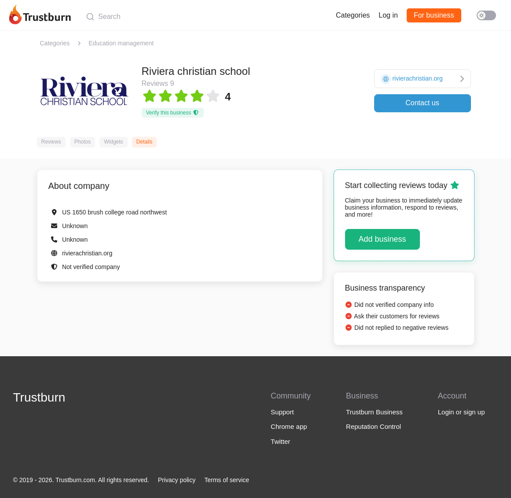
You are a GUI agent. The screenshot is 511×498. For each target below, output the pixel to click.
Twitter (280, 441)
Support (282, 412)
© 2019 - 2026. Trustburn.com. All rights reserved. (81, 479)
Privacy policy (177, 479)
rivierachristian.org (87, 253)
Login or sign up (461, 412)
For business (434, 15)
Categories (353, 15)
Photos (82, 142)
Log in (388, 15)
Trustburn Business (374, 412)
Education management (121, 43)
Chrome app (289, 426)
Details (144, 142)
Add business (382, 239)
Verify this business (172, 113)
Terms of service (226, 479)
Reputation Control (373, 426)
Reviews (51, 142)
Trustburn (39, 397)
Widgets (113, 142)
